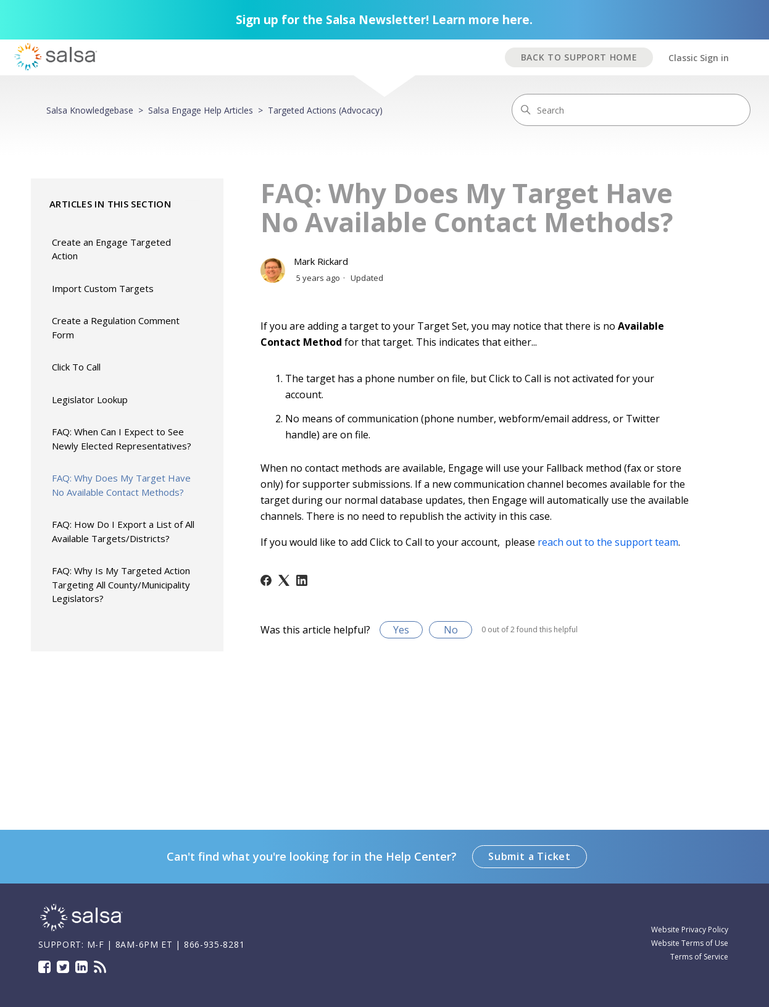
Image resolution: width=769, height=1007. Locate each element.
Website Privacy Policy (689, 929)
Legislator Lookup (90, 399)
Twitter (63, 967)
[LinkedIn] (301, 580)
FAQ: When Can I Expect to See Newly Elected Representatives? (121, 438)
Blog (100, 967)
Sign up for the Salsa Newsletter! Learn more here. (384, 20)
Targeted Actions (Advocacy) (325, 110)
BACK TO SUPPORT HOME (579, 57)
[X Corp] (283, 580)
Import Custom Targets (103, 288)
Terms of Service (699, 956)
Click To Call (76, 367)
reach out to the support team (608, 542)
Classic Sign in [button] (698, 58)
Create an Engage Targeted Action (111, 249)
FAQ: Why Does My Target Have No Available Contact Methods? (121, 485)
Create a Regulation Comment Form (116, 327)
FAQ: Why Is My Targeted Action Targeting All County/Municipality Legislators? (121, 584)
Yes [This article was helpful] (401, 630)
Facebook (44, 967)
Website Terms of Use (689, 943)
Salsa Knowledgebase (89, 110)
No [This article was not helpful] (451, 630)
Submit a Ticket (529, 856)
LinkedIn (81, 967)
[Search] (631, 110)
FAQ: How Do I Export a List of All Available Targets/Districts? (123, 531)
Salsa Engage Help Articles (200, 110)
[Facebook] (266, 580)
